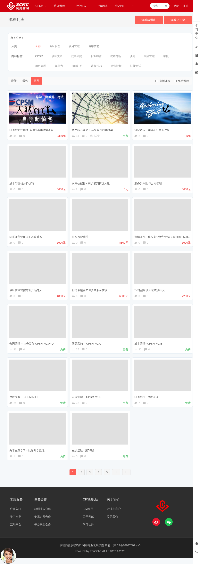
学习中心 (196, 31)
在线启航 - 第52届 (84, 454)
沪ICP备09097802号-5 (126, 551)
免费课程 (181, 80)
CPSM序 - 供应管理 (147, 400)
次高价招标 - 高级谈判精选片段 (92, 183)
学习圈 (119, 5)
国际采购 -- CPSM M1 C (87, 345)
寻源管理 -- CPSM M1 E (87, 400)
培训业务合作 (42, 514)
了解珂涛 (102, 5)
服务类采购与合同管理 (149, 183)
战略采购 (76, 56)
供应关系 (57, 56)
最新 (14, 80)
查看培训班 (147, 19)
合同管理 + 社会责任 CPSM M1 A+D (32, 345)
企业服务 (82, 5)
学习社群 (88, 530)
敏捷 (166, 56)
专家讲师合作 (42, 522)
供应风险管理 (81, 237)
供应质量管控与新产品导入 (26, 291)
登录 (176, 5)
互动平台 (15, 530)
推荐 (36, 80)
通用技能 (93, 46)
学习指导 (15, 522)
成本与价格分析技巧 (22, 183)
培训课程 (61, 5)
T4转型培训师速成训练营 (150, 291)
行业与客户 (114, 514)
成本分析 (115, 56)
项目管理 (74, 46)
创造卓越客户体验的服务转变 (90, 291)
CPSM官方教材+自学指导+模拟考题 (32, 128)
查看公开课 (177, 19)
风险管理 (149, 56)
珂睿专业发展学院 (93, 551)
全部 (38, 46)
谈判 (132, 56)
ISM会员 (88, 514)
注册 (185, 5)
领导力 (59, 65)
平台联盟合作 (42, 530)
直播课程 (162, 80)
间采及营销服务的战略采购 (26, 237)
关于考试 (88, 522)
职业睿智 (96, 56)
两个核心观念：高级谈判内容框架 (93, 128)
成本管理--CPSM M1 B (149, 345)
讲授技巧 (96, 65)
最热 (25, 80)
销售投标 (116, 65)
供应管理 (54, 46)
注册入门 (15, 514)
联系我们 (112, 522)
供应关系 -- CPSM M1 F (24, 400)
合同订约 (76, 65)
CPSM (40, 5)
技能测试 (135, 65)
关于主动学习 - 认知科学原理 (28, 454)
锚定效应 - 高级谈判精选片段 (153, 128)
